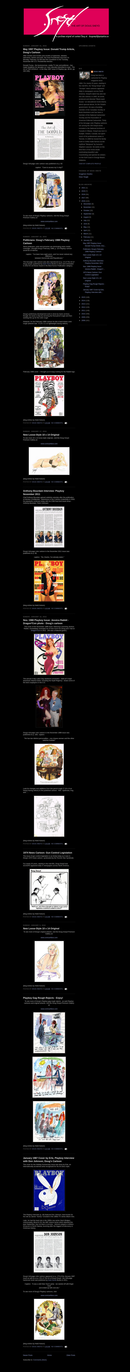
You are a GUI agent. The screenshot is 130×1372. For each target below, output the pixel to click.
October (87, 210)
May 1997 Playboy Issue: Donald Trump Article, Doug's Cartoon (49, 51)
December (88, 204)
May (85, 227)
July (85, 220)
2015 (84, 297)
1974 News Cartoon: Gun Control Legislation (47, 852)
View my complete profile (90, 163)
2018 (84, 194)
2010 (84, 314)
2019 (84, 191)
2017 (84, 198)
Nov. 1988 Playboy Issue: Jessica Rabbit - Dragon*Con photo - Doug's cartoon (46, 622)
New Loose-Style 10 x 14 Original (41, 435)
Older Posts (71, 1355)
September (88, 214)
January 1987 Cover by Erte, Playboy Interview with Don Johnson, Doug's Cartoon (48, 1160)
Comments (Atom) (40, 1360)
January (87, 240)
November (88, 207)
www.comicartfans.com (49, 221)
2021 (84, 188)
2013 (84, 304)
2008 (84, 320)
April (85, 230)
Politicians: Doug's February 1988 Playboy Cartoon (46, 242)
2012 (84, 307)
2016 (84, 201)
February (87, 237)
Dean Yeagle (83, 177)
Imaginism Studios (85, 174)
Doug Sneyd (98, 71)
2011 (84, 310)
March (86, 234)
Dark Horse (47, 264)
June (86, 224)
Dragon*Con (35, 630)
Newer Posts (27, 1355)
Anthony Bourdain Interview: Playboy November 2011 (43, 492)
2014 (84, 300)
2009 (84, 317)
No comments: (57, 228)
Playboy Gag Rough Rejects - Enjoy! (43, 998)
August (86, 217)
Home (49, 1355)
